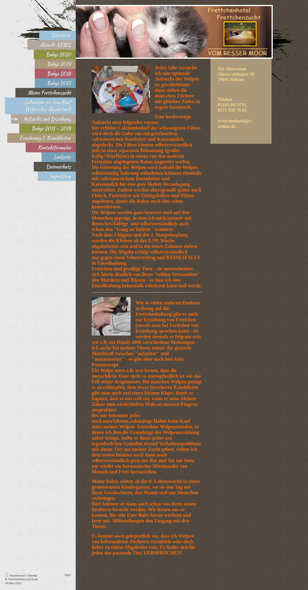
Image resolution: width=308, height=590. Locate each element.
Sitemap (32, 575)
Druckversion (15, 575)
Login (68, 575)
